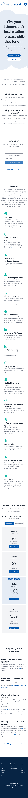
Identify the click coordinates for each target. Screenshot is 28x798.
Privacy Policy (23, 772)
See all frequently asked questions (14, 744)
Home (2, 766)
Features (3, 770)
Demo (14, 59)
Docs (22, 766)
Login (11, 766)
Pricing (2, 772)
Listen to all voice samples (14, 169)
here (12, 248)
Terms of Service (14, 735)
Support (22, 770)
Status (22, 768)
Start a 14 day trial (14, 55)
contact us (8, 710)
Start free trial (14, 546)
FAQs (2, 774)
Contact (2, 775)
